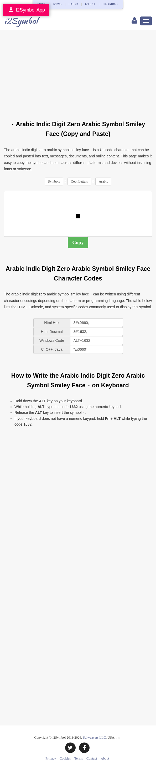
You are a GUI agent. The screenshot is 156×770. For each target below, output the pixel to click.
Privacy (50, 758)
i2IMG (57, 4)
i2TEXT (90, 4)
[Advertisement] (80, 72)
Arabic (103, 181)
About (105, 758)
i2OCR (73, 4)
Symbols (54, 181)
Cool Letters (79, 181)
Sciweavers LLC (94, 737)
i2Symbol (21, 21)
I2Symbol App (26, 10)
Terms (78, 758)
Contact (91, 758)
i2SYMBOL (110, 4)
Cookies (65, 758)
